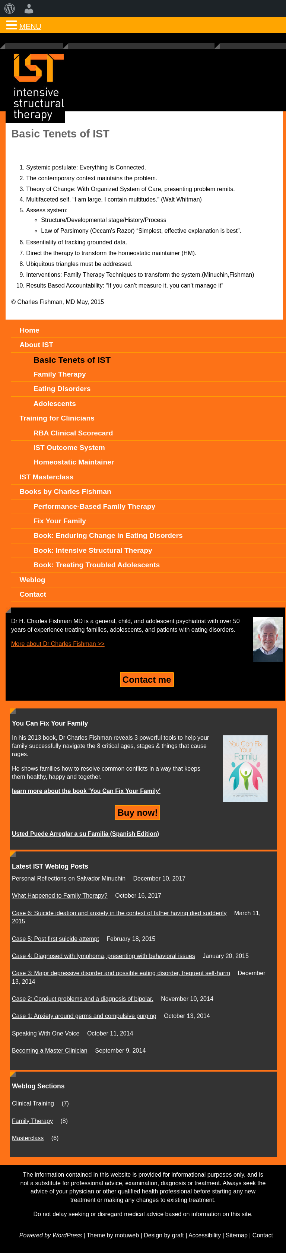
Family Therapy (32, 1121)
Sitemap (237, 1235)
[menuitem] (9, 8)
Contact (262, 1235)
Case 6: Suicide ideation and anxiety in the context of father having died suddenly (119, 913)
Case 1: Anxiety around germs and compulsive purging (84, 1016)
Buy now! (137, 813)
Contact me (147, 680)
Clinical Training (33, 1103)
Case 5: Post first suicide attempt (55, 939)
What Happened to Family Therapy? (60, 895)
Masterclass (28, 1138)
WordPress (67, 1235)
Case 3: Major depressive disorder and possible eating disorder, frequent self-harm (121, 973)
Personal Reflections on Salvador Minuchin (68, 878)
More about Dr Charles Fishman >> (58, 644)
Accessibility (204, 1235)
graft (178, 1235)
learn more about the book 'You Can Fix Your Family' (86, 791)
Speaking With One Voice (45, 1033)
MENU (30, 26)
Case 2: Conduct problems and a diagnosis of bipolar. (82, 999)
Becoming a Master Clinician (50, 1050)
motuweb (127, 1235)
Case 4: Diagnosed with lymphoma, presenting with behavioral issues (103, 956)
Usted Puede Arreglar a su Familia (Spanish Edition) (85, 834)
